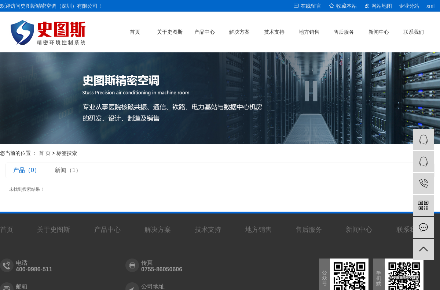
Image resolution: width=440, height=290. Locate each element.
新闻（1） (68, 170)
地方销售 (309, 32)
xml (430, 6)
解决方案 (239, 32)
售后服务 (344, 32)
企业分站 (409, 6)
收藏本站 (346, 6)
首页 (135, 32)
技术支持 (274, 32)
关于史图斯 (170, 32)
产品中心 (204, 32)
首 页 (45, 153)
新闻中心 (378, 32)
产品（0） (26, 170)
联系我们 (413, 32)
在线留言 (311, 6)
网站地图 (381, 6)
